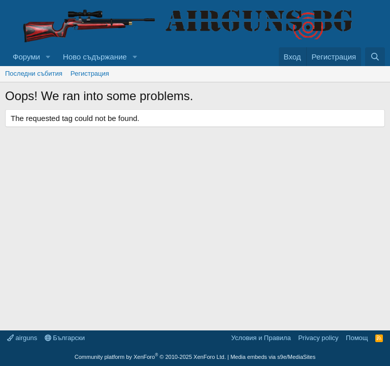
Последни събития (33, 73)
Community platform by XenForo (150, 357)
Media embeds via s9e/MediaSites (273, 357)
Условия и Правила (260, 338)
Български (65, 338)
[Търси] (375, 56)
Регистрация (90, 73)
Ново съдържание (95, 56)
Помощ (357, 338)
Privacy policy (318, 338)
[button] (48, 56)
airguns (22, 338)
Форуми (26, 56)
